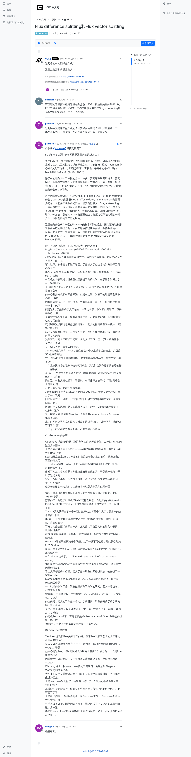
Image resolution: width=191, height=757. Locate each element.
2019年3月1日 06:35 (68, 99)
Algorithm (42, 33)
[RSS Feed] (55, 43)
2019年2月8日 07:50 (73, 58)
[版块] (15, 9)
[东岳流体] (15, 16)
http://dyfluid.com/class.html (73, 76)
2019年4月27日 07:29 (70, 143)
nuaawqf (49, 99)
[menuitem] (175, 3)
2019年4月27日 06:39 (71, 123)
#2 (121, 99)
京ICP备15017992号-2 (95, 751)
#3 (121, 123)
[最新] (15, 3)
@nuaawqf (59, 148)
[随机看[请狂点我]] (15, 22)
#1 (121, 58)
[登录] (175, 3)
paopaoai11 (50, 123)
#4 (121, 143)
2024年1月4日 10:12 (67, 726)
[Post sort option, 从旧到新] (44, 43)
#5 (121, 726)
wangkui (49, 726)
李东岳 (48, 58)
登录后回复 (147, 43)
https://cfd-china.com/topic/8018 (84, 82)
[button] (15, 747)
